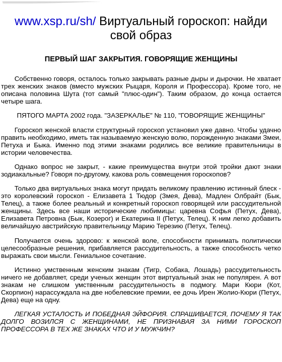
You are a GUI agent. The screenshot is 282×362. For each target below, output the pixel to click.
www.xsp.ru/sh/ (55, 21)
